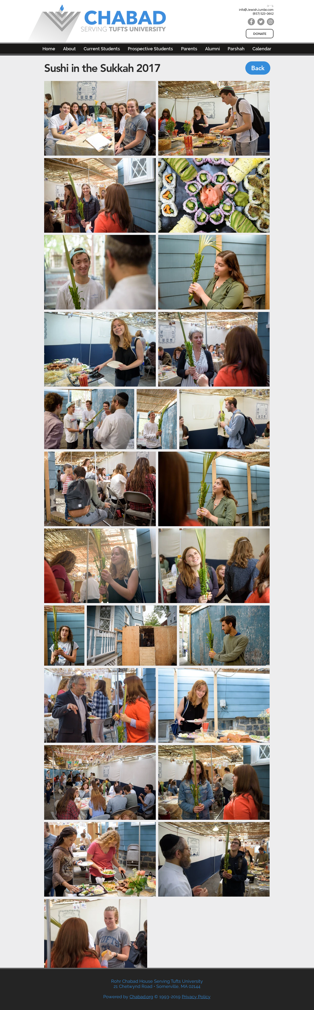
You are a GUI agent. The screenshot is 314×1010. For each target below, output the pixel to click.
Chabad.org (141, 996)
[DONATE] (260, 33)
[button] (212, 49)
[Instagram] (270, 21)
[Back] (257, 68)
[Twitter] (260, 21)
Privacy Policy (196, 996)
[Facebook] (251, 21)
